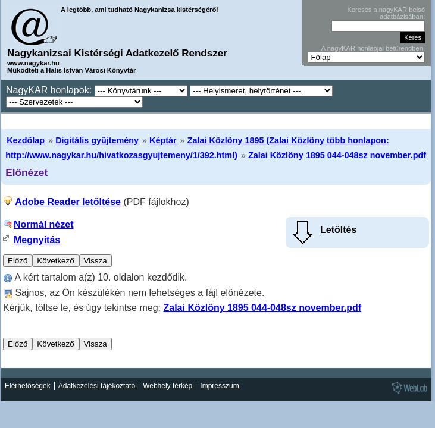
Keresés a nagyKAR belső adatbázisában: (386, 13)
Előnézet (26, 172)
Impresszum (219, 386)
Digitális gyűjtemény (97, 140)
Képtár (163, 140)
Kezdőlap (26, 140)
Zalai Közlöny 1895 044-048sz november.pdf (337, 155)
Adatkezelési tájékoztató (96, 386)
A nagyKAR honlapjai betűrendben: (373, 48)
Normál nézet (43, 224)
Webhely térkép (167, 386)
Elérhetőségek (28, 386)
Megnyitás (37, 240)
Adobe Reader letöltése (68, 202)
